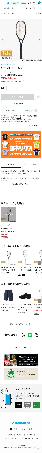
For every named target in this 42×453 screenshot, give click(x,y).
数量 (2, 88)
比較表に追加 (10, 111)
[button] (3, 40)
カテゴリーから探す (21, 347)
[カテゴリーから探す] (31, 8)
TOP (2, 13)
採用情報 (19, 434)
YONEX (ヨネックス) (8, 64)
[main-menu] (3, 3)
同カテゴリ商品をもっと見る (21, 324)
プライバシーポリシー (10, 438)
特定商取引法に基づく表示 (30, 438)
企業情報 (9, 434)
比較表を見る (31, 110)
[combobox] (10, 8)
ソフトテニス (15, 13)
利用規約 (29, 434)
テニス (8, 13)
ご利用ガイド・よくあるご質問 (22, 429)
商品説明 (11, 164)
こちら (19, 118)
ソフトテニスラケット (27, 13)
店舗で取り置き (17, 103)
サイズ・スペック (31, 164)
